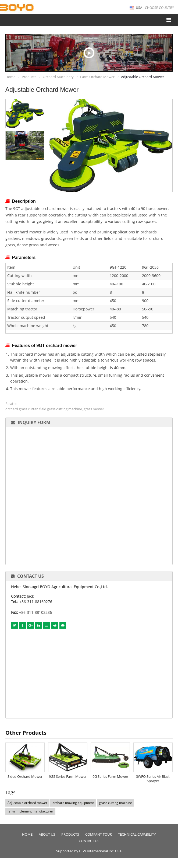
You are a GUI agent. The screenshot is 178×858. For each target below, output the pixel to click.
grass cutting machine (115, 802)
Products (29, 76)
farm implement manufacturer (30, 811)
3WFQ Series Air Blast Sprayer (153, 778)
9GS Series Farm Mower (68, 776)
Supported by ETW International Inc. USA (89, 851)
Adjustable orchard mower (27, 802)
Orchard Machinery (58, 76)
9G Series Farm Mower (110, 776)
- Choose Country (155, 7)
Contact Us (30, 576)
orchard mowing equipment (73, 802)
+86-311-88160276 (35, 601)
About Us (47, 834)
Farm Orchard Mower (97, 76)
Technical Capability (137, 834)
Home (10, 76)
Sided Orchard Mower (25, 776)
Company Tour (98, 834)
